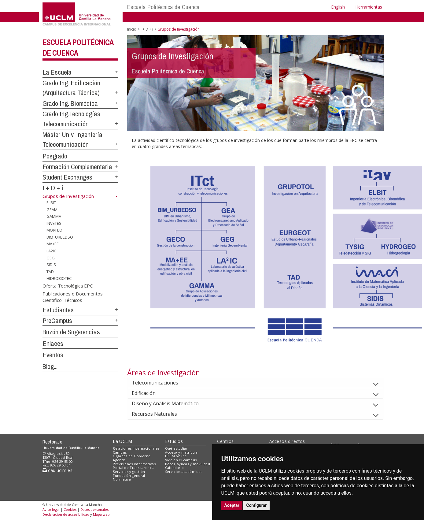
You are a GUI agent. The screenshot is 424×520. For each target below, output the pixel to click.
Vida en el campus (181, 460)
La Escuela (57, 72)
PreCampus (57, 320)
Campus (120, 452)
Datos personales (94, 509)
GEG (50, 257)
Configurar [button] (256, 505)
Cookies (70, 509)
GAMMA (53, 216)
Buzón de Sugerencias (71, 331)
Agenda (119, 460)
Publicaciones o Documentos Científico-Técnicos (72, 296)
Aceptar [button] (232, 505)
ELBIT (51, 202)
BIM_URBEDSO (59, 237)
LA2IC (51, 251)
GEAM (51, 209)
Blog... (49, 366)
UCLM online (176, 456)
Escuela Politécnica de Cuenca (163, 7)
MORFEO (54, 230)
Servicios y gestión (129, 471)
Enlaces (52, 343)
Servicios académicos (183, 471)
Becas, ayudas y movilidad (187, 464)
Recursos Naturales (159, 413)
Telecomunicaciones (160, 382)
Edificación (148, 393)
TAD (50, 271)
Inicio (131, 29)
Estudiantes (58, 309)
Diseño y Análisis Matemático (170, 403)
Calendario (174, 467)
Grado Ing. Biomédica (70, 103)
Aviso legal (51, 509)
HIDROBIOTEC (59, 278)
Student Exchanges (67, 177)
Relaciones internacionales (136, 448)
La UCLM (122, 441)
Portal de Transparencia (134, 467)
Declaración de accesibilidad (65, 514)
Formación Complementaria (77, 166)
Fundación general (129, 475)
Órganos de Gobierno (131, 456)
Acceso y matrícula (181, 452)
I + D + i (52, 187)
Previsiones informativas (134, 464)
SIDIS (51, 264)
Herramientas (368, 7)
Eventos (52, 354)
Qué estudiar (176, 448)
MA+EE (52, 244)
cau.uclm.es (57, 470)
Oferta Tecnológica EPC (67, 286)
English (338, 7)
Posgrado (54, 156)
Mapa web (101, 514)
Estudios (174, 441)
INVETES (53, 223)
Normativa (122, 479)
